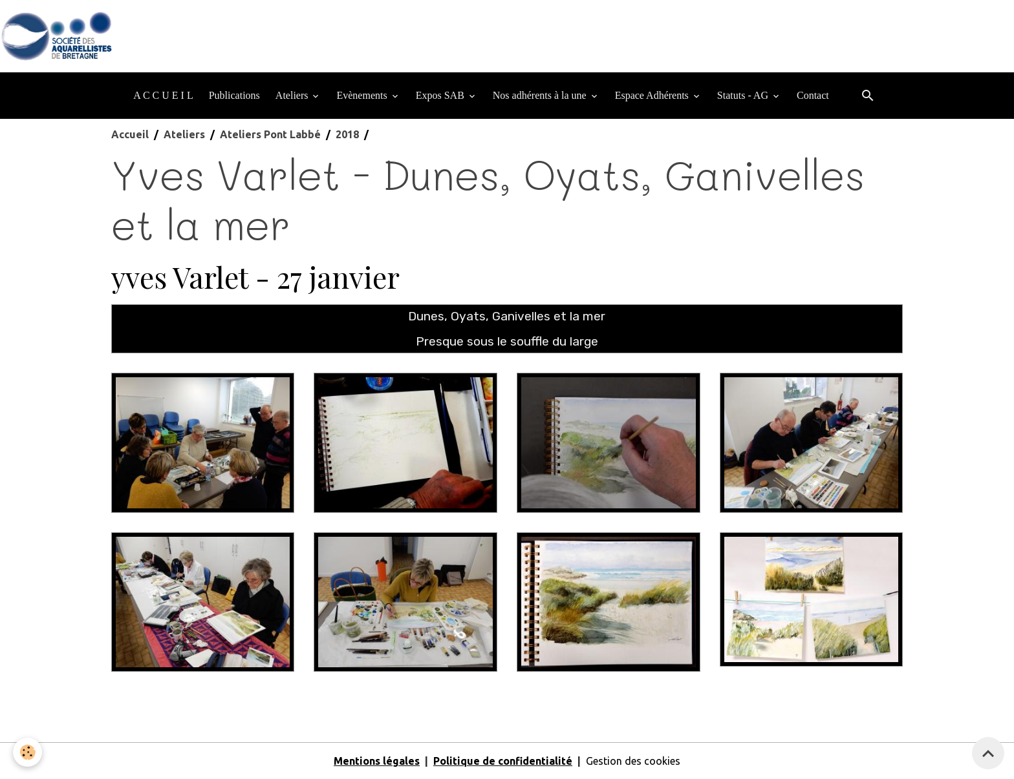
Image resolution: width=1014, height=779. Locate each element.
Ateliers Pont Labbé (270, 134)
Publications (234, 95)
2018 (347, 134)
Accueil (130, 134)
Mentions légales (377, 761)
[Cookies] (27, 752)
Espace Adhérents (653, 95)
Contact (813, 95)
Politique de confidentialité (502, 761)
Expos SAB (441, 95)
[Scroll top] (988, 753)
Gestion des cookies (633, 761)
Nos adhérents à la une (541, 95)
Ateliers (293, 95)
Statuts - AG (744, 95)
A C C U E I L (163, 95)
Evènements (362, 95)
